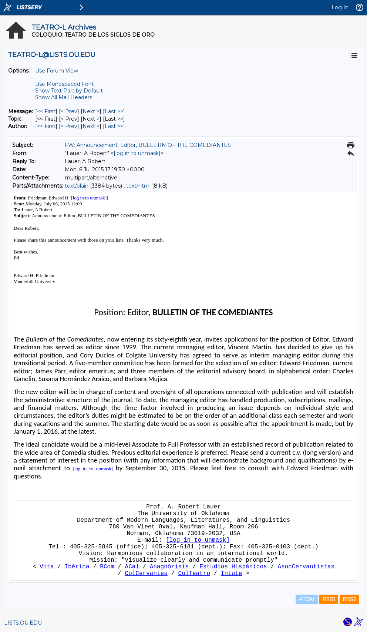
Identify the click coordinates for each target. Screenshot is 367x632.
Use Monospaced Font (64, 84)
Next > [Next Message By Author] (91, 126)
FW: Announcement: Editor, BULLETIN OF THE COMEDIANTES (148, 145)
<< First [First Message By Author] (46, 126)
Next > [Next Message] (91, 111)
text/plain (76, 185)
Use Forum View (56, 70)
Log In (340, 7)
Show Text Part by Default (69, 90)
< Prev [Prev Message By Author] (69, 126)
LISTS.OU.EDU (23, 622)
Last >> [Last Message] (114, 111)
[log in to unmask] (137, 153)
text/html (138, 185)
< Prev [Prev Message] (69, 111)
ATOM (307, 599)
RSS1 (328, 599)
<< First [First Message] (46, 111)
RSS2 (349, 599)
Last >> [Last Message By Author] (114, 126)
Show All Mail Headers (63, 97)
